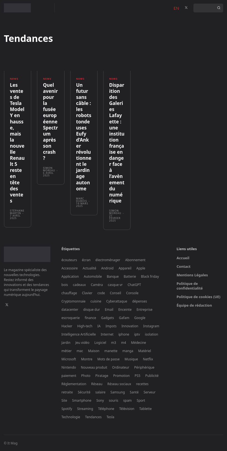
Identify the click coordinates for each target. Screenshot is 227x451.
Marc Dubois (81, 199)
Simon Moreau (49, 169)
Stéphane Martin (17, 212)
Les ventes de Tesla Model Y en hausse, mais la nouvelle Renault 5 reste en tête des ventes (17, 143)
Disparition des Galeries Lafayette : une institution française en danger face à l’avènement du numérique (117, 143)
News (14, 78)
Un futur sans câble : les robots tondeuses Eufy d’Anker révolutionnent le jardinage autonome (83, 137)
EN (176, 8)
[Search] (218, 8)
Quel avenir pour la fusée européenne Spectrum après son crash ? (50, 121)
